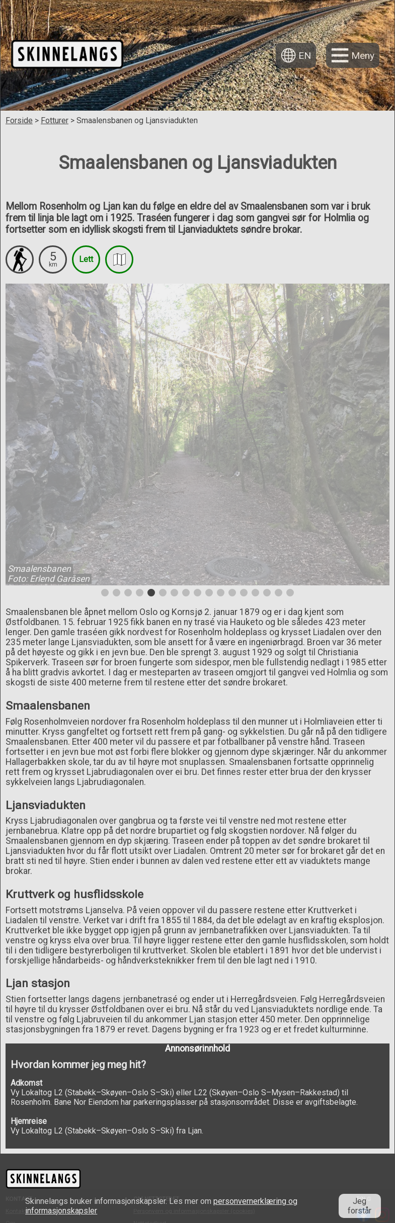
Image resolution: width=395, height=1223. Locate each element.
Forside (19, 120)
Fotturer (54, 120)
